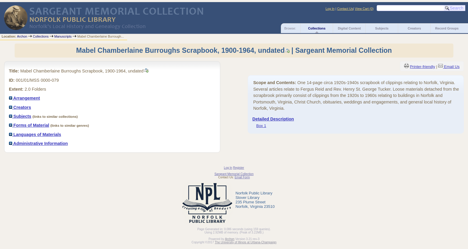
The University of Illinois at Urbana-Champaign (246, 242)
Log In (330, 8)
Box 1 (261, 125)
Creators (414, 28)
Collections (316, 28)
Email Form (242, 177)
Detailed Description (273, 119)
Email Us (452, 66)
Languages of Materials (35, 134)
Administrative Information (38, 143)
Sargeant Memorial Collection (233, 174)
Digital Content (349, 28)
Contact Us (345, 8)
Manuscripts (63, 36)
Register (238, 167)
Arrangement (24, 98)
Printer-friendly (422, 66)
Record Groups (447, 28)
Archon (22, 36)
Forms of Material (29, 125)
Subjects (382, 28)
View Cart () (364, 8)
